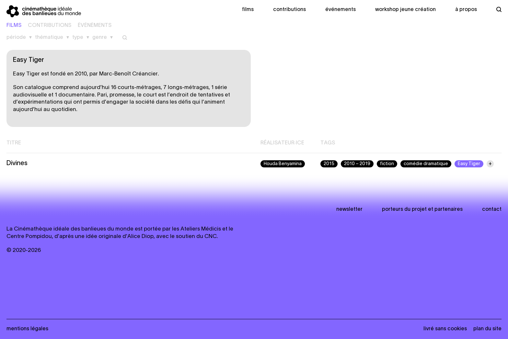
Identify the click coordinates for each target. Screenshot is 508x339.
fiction (387, 164)
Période (16, 37)
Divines (17, 163)
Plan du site (487, 329)
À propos (466, 9)
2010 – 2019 (357, 164)
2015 (329, 164)
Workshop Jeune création (405, 9)
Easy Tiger (469, 164)
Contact (492, 209)
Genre (99, 37)
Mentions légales (27, 329)
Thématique (49, 37)
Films (248, 9)
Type (77, 37)
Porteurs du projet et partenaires (422, 209)
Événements (340, 9)
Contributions (289, 9)
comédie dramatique (426, 164)
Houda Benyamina (283, 164)
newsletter (349, 209)
